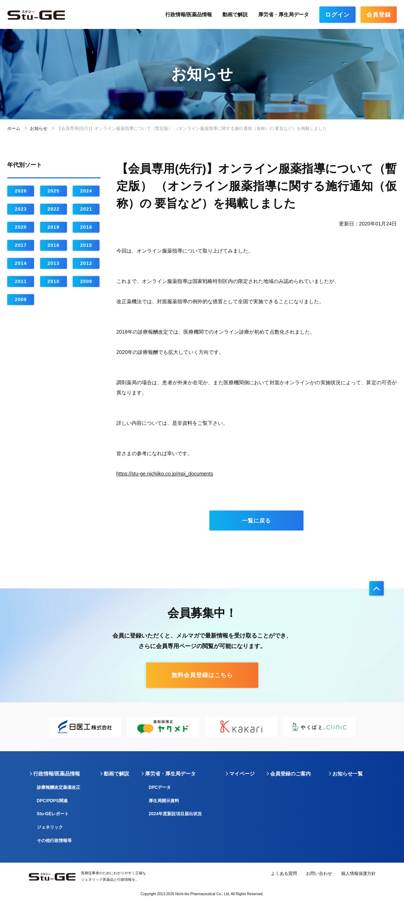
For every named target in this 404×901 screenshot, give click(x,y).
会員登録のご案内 (290, 774)
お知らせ (38, 128)
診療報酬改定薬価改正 (58, 787)
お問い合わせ (319, 873)
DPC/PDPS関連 (52, 800)
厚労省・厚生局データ (283, 14)
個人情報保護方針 (358, 873)
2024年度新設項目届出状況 (175, 813)
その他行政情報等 (54, 840)
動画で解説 (235, 14)
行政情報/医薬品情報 (188, 14)
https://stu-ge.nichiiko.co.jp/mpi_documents (164, 474)
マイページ (242, 774)
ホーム (13, 128)
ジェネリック (50, 827)
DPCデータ (160, 787)
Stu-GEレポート (53, 813)
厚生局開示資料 (164, 800)
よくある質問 (284, 873)
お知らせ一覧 (347, 774)
